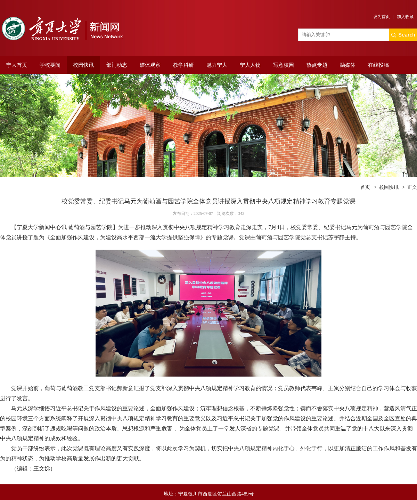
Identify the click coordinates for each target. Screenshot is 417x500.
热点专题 (316, 65)
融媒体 (347, 65)
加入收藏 (405, 16)
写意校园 (283, 65)
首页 (365, 187)
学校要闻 (50, 65)
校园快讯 (83, 65)
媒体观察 (150, 65)
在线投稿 (378, 65)
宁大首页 (16, 65)
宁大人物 (250, 65)
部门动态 (116, 65)
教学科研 (183, 65)
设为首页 (381, 16)
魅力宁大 (216, 65)
